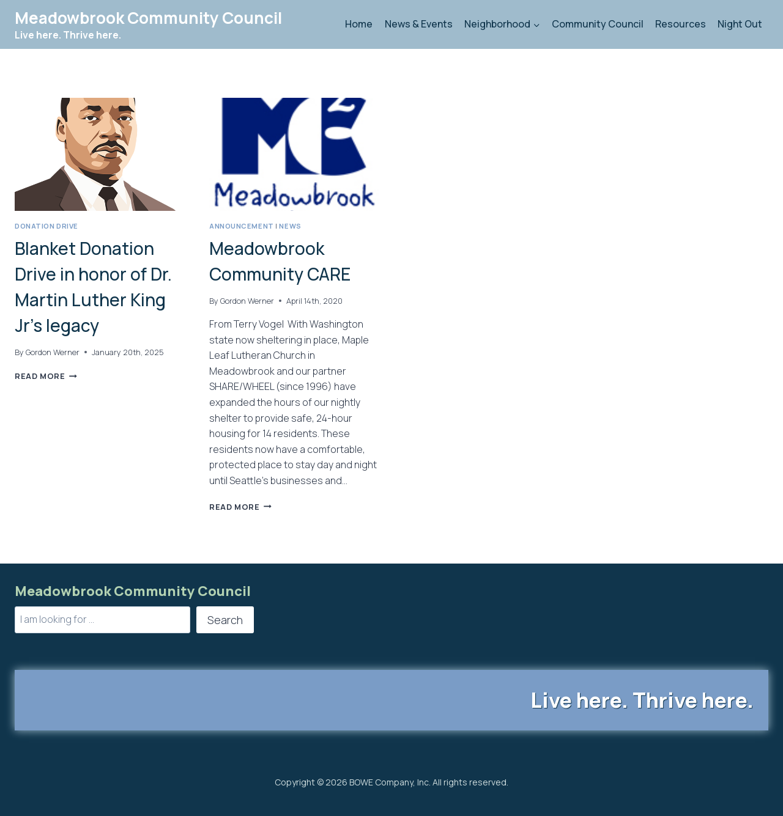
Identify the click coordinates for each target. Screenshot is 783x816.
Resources (680, 24)
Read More (46, 375)
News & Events (419, 24)
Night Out (740, 24)
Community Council (598, 24)
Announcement (241, 225)
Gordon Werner (53, 352)
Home (359, 24)
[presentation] (100, 154)
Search (225, 619)
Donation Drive (46, 225)
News (290, 225)
